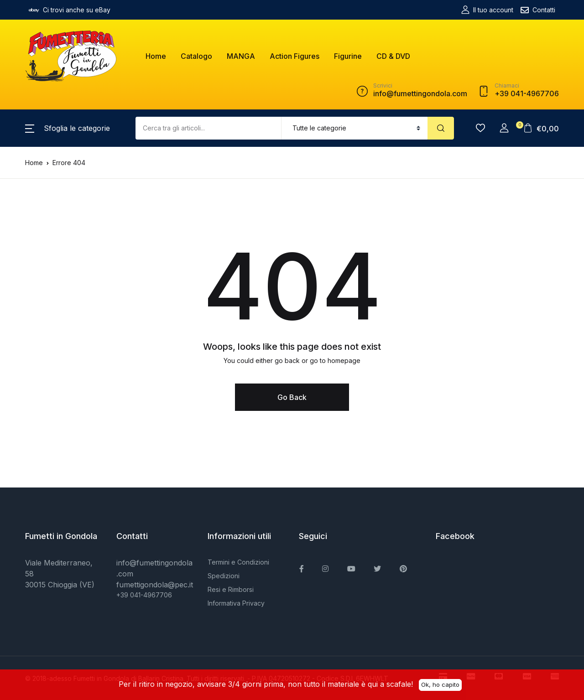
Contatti (538, 10)
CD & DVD (393, 56)
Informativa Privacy (236, 603)
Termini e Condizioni (238, 562)
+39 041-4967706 (144, 595)
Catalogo (196, 56)
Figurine (348, 56)
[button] (67, 128)
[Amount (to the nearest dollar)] (209, 128)
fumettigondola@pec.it (154, 584)
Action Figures (294, 56)
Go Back (292, 397)
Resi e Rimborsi (231, 589)
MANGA (241, 56)
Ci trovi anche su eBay (69, 10)
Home (156, 56)
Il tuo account (487, 10)
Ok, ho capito (440, 684)
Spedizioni (224, 576)
